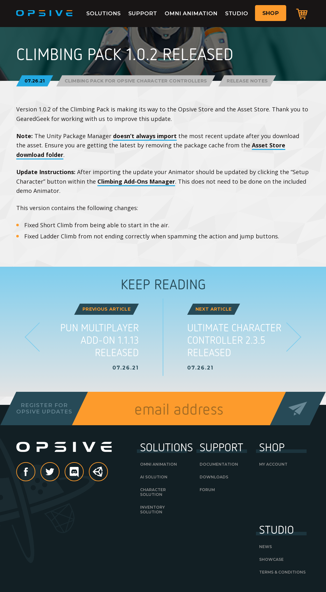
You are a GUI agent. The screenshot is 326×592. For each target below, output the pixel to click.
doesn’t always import (145, 136)
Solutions (103, 13)
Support (142, 13)
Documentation (219, 464)
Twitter (59, 472)
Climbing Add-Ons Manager (136, 181)
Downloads (214, 477)
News (265, 546)
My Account (273, 464)
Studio (236, 13)
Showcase (271, 559)
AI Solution (153, 477)
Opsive (44, 13)
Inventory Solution (152, 509)
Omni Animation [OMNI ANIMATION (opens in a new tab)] (158, 464)
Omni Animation (191, 13)
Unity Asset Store (98, 475)
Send (298, 408)
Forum (207, 489)
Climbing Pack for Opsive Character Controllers (136, 81)
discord (83, 472)
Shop (270, 13)
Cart (302, 14)
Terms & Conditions (282, 572)
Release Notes (247, 81)
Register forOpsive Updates (44, 408)
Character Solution (153, 492)
